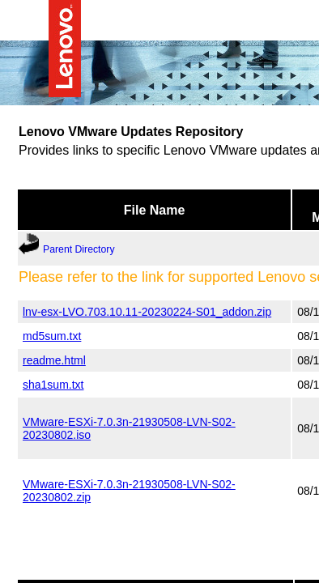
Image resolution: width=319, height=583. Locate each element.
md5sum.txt (52, 335)
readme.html (54, 359)
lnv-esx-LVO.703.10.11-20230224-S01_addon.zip (147, 311)
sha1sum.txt (53, 383)
